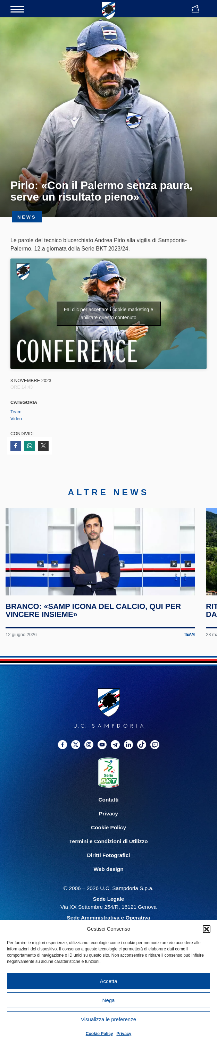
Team (16, 411)
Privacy (124, 1033)
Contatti (108, 812)
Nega (108, 1000)
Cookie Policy (99, 1033)
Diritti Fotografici (108, 867)
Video (16, 418)
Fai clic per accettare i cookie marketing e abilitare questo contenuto (108, 313)
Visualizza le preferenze (108, 1019)
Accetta (108, 981)
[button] (206, 928)
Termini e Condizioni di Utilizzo (108, 853)
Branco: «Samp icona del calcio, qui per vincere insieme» (94, 622)
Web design (108, 881)
